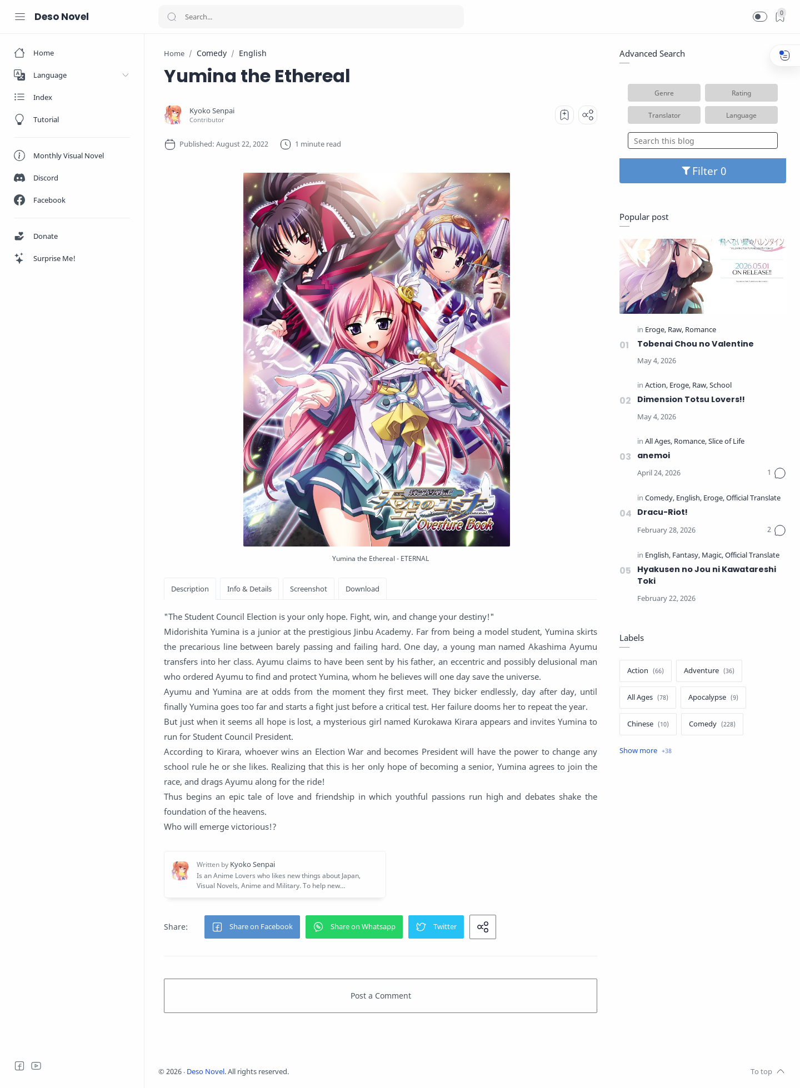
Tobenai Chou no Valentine (695, 343)
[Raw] (675, 330)
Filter (703, 170)
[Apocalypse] (713, 697)
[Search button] (172, 16)
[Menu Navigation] (20, 17)
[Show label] (645, 750)
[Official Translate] (753, 498)
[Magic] (712, 555)
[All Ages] (658, 442)
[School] (720, 385)
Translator (664, 115)
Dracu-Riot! (662, 512)
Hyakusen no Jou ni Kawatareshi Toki (706, 575)
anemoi (653, 455)
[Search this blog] (703, 140)
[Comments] (776, 473)
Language (741, 115)
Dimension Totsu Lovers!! (691, 399)
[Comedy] (659, 498)
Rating (741, 92)
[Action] (656, 385)
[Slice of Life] (726, 442)
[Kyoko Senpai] (211, 111)
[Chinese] (648, 724)
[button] (760, 17)
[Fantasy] (686, 555)
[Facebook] (19, 1065)
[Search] (311, 16)
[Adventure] (709, 671)
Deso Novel (61, 16)
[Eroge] (655, 330)
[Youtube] (36, 1065)
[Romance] (700, 330)
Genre (664, 92)
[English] (689, 498)
